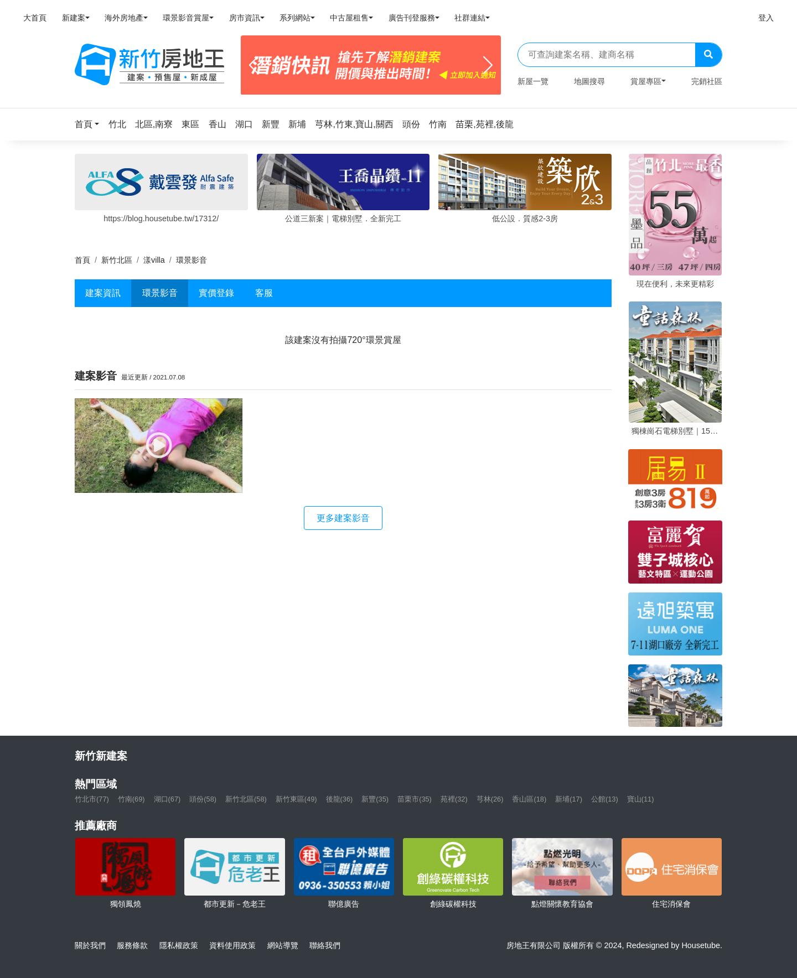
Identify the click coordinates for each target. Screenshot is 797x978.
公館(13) (604, 799)
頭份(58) (202, 799)
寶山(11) (640, 799)
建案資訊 (103, 293)
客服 (264, 293)
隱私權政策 (178, 945)
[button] (90, 124)
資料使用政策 (232, 945)
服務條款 (132, 945)
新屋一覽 (532, 81)
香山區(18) (529, 799)
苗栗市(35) (414, 799)
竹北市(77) (92, 799)
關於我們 (90, 945)
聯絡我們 (324, 945)
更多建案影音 (343, 518)
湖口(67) (167, 799)
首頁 (82, 260)
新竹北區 (116, 260)
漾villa (154, 260)
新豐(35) (375, 799)
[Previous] (253, 65)
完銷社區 (706, 81)
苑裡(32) (454, 799)
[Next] (487, 65)
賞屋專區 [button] (645, 81)
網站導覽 (282, 945)
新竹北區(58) (246, 799)
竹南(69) (131, 799)
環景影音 (160, 293)
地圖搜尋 (589, 81)
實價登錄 (216, 293)
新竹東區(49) (296, 799)
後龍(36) (339, 799)
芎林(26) (490, 799)
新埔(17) (568, 799)
